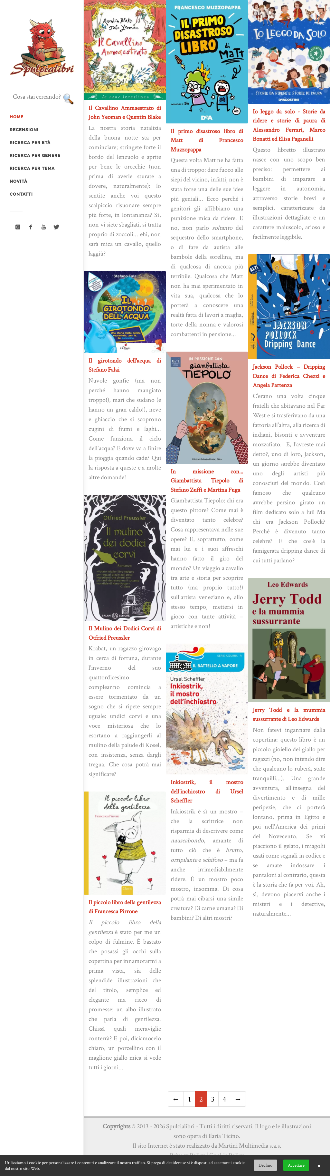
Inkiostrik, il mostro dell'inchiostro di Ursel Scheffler (207, 791)
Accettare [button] (296, 1165)
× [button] (318, 1165)
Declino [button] (265, 1165)
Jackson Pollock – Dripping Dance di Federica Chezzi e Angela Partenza (289, 376)
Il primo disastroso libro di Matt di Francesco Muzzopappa (207, 140)
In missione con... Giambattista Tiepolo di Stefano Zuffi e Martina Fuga (207, 480)
